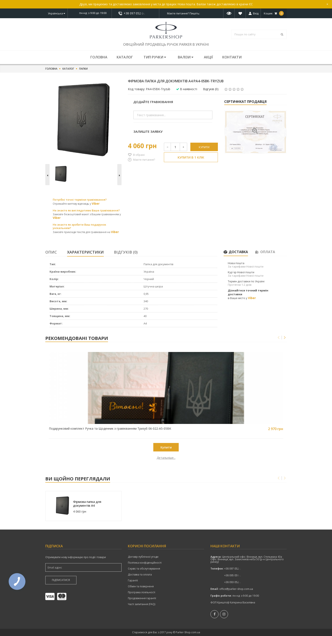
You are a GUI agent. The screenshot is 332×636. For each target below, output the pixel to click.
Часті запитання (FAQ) (141, 604)
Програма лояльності (141, 592)
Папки (83, 69)
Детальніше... (75, 457)
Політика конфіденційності (145, 563)
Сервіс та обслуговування (144, 568)
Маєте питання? (144, 159)
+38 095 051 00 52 (235, 575)
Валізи (185, 57)
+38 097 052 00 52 (135, 13)
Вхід (256, 13)
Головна (98, 57)
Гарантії (133, 580)
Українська (56, 13)
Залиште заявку (148, 131)
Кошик (274, 13)
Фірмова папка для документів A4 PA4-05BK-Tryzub (87, 503)
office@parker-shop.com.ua (236, 589)
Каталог (125, 57)
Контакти (232, 57)
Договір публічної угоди (143, 557)
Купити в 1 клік (191, 157)
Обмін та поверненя (141, 586)
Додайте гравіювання (153, 101)
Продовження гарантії (142, 598)
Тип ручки (155, 57)
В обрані (139, 155)
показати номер (135, 13)
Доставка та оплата (140, 574)
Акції (208, 57)
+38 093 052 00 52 (235, 582)
